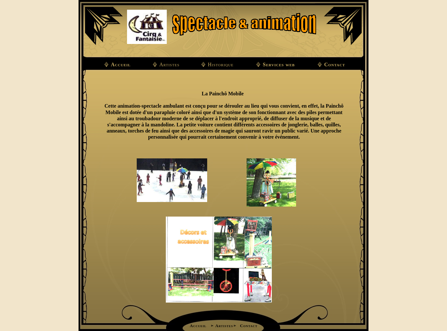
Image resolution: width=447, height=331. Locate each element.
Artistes (169, 64)
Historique (220, 64)
